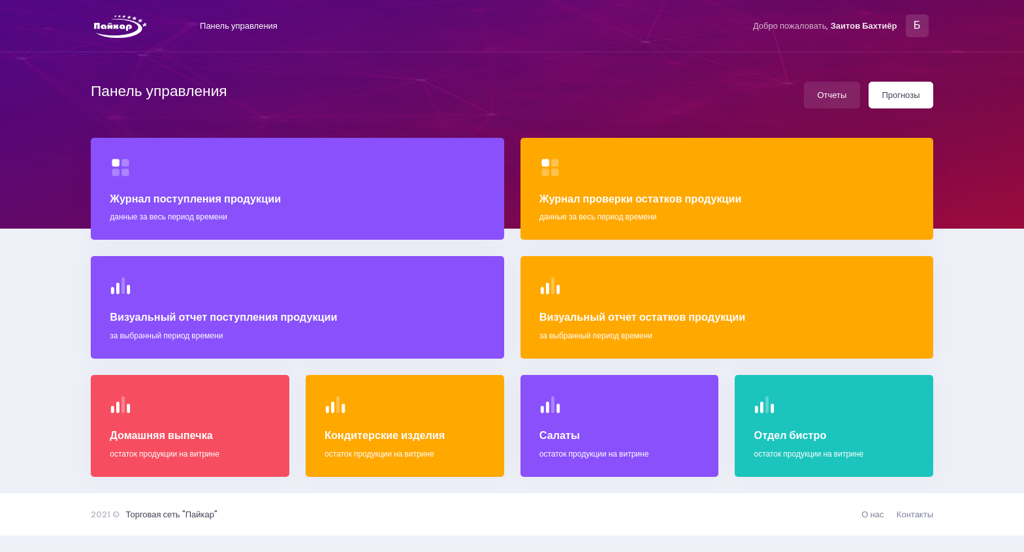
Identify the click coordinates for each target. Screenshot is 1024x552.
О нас (872, 514)
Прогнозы (901, 95)
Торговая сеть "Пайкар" (171, 514)
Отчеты (831, 95)
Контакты (915, 514)
